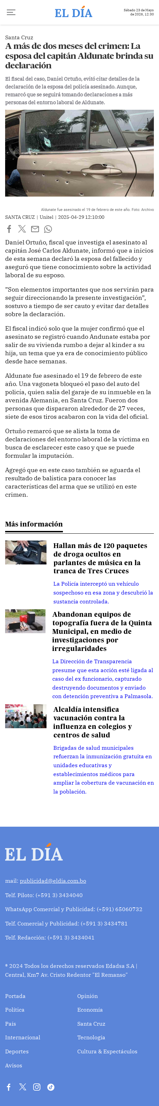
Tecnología (91, 1037)
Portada (15, 995)
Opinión (87, 995)
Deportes (17, 1051)
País (10, 1023)
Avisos (13, 1065)
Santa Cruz (91, 1023)
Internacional (22, 1037)
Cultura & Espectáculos (107, 1051)
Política (15, 1009)
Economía (90, 1009)
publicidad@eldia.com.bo (53, 880)
